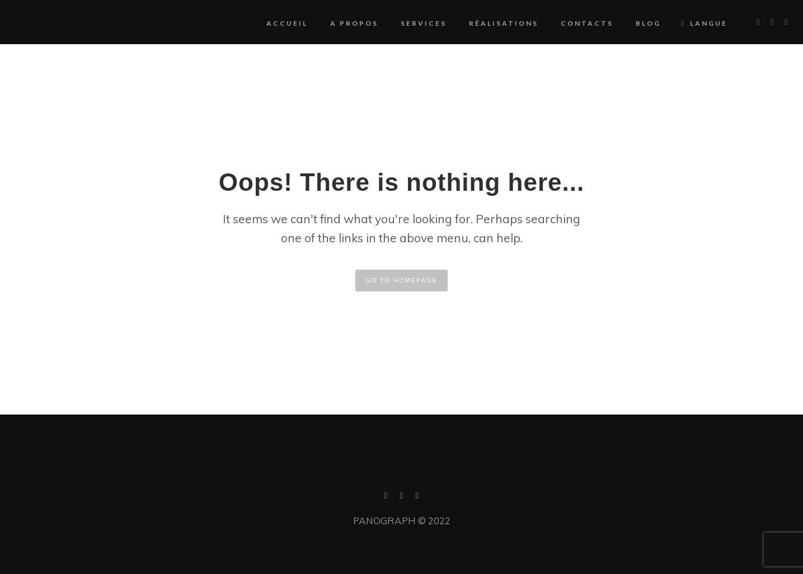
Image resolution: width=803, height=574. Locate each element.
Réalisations (489, 23)
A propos (340, 23)
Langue (691, 23)
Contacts (573, 23)
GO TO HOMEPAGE (401, 280)
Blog (634, 23)
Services (410, 23)
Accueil (273, 23)
